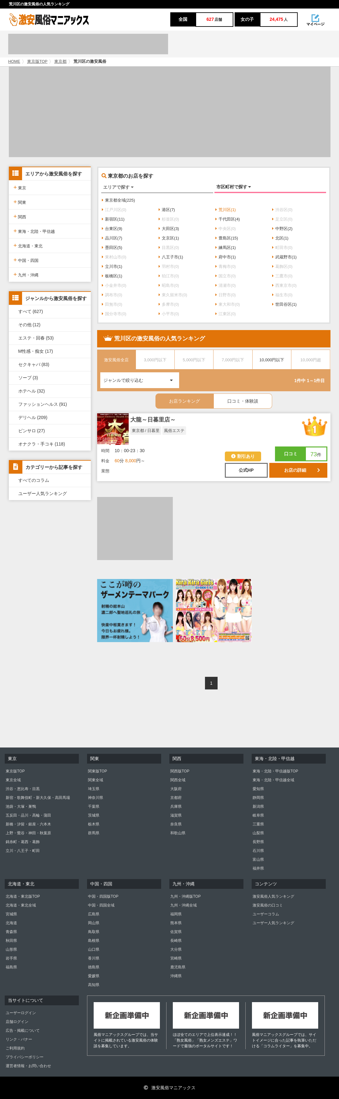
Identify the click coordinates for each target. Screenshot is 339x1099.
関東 (20, 201)
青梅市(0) (225, 266)
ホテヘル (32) (31, 390)
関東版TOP (97, 771)
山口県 (93, 949)
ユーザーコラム (266, 914)
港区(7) (167, 209)
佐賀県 (176, 932)
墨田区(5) (112, 247)
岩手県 (11, 958)
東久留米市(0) (173, 294)
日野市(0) (225, 294)
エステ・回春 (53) (36, 337)
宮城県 (11, 914)
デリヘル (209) (33, 417)
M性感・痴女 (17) (35, 351)
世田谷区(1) (284, 304)
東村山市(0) (114, 257)
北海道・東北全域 (21, 905)
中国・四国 (26, 260)
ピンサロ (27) (31, 430)
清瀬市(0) (225, 285)
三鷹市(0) (282, 276)
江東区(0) (225, 313)
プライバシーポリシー (25, 1057)
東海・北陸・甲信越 (34, 230)
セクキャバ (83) (34, 364)
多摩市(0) (169, 304)
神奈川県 (95, 797)
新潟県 (258, 806)
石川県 (258, 850)
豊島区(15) (226, 238)
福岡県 (176, 914)
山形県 (11, 949)
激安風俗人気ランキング (273, 896)
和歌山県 (177, 833)
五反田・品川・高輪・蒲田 (28, 815)
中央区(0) (225, 228)
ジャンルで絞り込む (141, 377)
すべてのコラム (33, 480)
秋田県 (11, 940)
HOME (14, 61)
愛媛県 (93, 976)
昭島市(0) (169, 285)
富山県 (258, 859)
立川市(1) (112, 266)
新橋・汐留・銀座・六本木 (28, 824)
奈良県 (176, 824)
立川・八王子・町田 (23, 850)
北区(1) (280, 238)
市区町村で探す (233, 186)
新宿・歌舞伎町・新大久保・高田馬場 (38, 797)
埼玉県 (93, 789)
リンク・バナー (19, 1039)
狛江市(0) (169, 276)
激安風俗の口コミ (268, 905)
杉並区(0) (169, 219)
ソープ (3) (28, 377)
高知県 (93, 985)
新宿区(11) (113, 219)
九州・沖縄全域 (183, 905)
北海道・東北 (28, 245)
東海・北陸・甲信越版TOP (275, 771)
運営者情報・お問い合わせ (28, 1066)
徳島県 (93, 967)
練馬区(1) (225, 247)
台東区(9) (112, 228)
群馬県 (93, 833)
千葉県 (93, 806)
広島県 (93, 914)
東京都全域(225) (118, 200)
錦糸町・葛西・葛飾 (23, 842)
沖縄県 (176, 976)
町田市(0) (282, 247)
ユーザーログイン (21, 1013)
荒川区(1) (225, 209)
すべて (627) (30, 311)
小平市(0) (169, 313)
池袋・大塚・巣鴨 (21, 806)
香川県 (93, 958)
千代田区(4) (227, 219)
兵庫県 (176, 806)
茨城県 (93, 815)
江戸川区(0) (114, 209)
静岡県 (258, 797)
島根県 (93, 940)
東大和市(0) (227, 304)
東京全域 (13, 780)
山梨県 (258, 833)
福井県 (258, 868)
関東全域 (95, 780)
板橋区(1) (112, 276)
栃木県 (93, 824)
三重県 (258, 824)
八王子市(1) (171, 257)
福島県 (11, 967)
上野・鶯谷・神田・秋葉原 (28, 833)
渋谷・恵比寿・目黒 (23, 789)
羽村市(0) (169, 266)
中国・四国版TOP (103, 896)
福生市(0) (282, 294)
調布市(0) (112, 294)
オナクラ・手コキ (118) (41, 443)
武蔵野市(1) (284, 257)
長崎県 (176, 940)
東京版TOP (37, 61)
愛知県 (258, 789)
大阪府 (176, 789)
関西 (20, 216)
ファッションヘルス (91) (42, 404)
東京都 (60, 61)
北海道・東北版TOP (23, 896)
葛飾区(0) (282, 266)
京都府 (176, 797)
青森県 (11, 932)
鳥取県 (93, 932)
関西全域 (177, 780)
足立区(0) (282, 219)
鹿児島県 (177, 967)
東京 (20, 187)
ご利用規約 (15, 1048)
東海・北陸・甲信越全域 (273, 780)
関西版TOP (179, 771)
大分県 (176, 949)
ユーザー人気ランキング (42, 493)
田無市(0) (112, 304)
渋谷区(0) (282, 209)
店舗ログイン (17, 1021)
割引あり (243, 456)
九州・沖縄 (26, 274)
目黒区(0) (169, 247)
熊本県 (176, 923)
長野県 (258, 842)
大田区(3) (169, 228)
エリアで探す (118, 187)
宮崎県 (176, 958)
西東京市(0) (284, 285)
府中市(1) (225, 257)
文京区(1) (169, 238)
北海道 (11, 923)
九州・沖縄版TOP (185, 896)
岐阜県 (258, 815)
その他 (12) (29, 324)
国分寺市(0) (114, 313)
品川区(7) (112, 238)
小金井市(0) (114, 285)
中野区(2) (282, 228)
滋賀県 (176, 815)
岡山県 (93, 923)
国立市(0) (225, 276)
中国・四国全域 (101, 905)
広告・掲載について (23, 1030)
